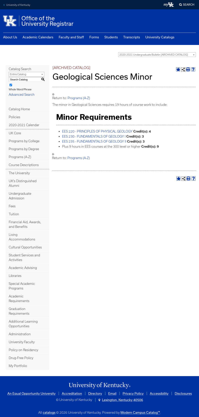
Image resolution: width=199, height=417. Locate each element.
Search (188, 4)
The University (19, 173)
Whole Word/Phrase (20, 89)
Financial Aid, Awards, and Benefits (25, 224)
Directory (95, 393)
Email (112, 393)
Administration (20, 334)
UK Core (15, 133)
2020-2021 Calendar (24, 125)
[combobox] (157, 54)
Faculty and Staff (71, 37)
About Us (10, 37)
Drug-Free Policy (21, 358)
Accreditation (72, 393)
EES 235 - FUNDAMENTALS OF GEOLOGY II (94, 141)
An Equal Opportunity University (31, 393)
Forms (94, 37)
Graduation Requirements (19, 311)
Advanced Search (22, 94)
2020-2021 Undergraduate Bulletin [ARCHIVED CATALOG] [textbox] (153, 54)
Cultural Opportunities (25, 247)
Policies (14, 117)
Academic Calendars (38, 37)
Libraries (15, 275)
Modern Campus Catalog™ (140, 412)
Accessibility (159, 393)
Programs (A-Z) (20, 157)
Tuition (14, 214)
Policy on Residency (23, 350)
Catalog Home (19, 109)
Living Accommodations (22, 237)
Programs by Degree (24, 149)
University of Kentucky (18, 5)
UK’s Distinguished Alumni (23, 183)
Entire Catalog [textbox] (18, 74)
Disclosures (183, 393)
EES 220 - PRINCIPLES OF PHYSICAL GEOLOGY (97, 131)
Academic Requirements (19, 299)
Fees (12, 206)
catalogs (49, 412)
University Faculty (22, 342)
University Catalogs (159, 37)
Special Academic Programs (22, 286)
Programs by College (24, 141)
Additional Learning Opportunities (23, 324)
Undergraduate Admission (20, 196)
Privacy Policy (133, 393)
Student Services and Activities (24, 257)
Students (111, 37)
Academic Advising (23, 268)
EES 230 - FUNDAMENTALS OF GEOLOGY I (94, 136)
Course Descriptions (24, 165)
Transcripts (131, 37)
